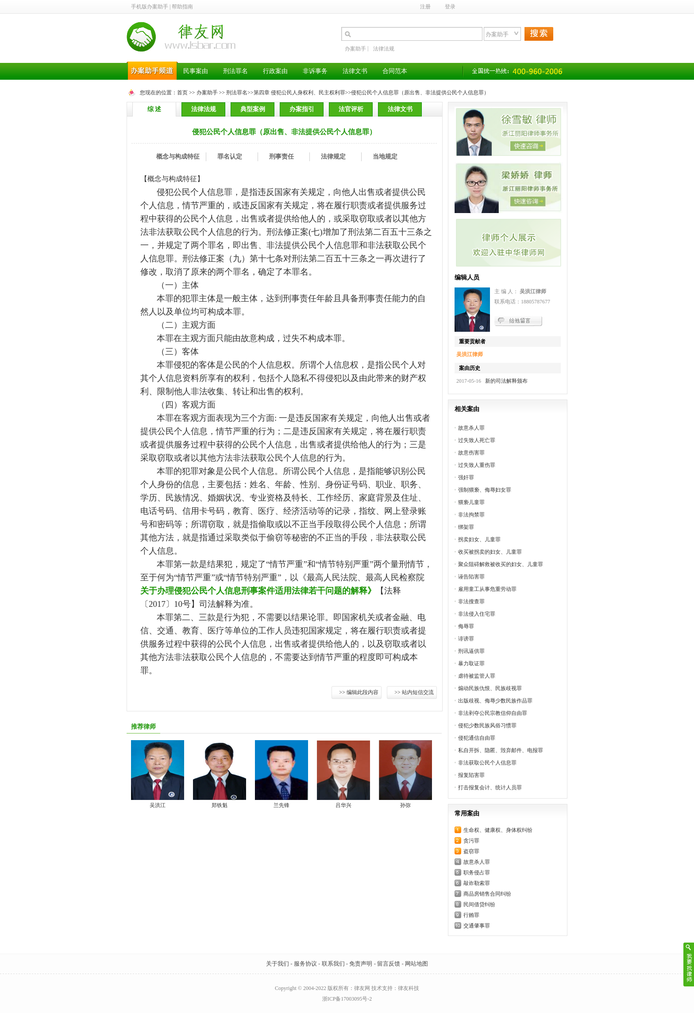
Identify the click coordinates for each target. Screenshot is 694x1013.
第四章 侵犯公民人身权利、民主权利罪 (299, 92)
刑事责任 (281, 156)
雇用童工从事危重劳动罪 (487, 589)
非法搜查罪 (471, 601)
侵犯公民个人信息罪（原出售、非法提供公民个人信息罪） (420, 92)
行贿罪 (471, 915)
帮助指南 (182, 7)
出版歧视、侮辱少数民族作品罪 (495, 701)
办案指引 (301, 109)
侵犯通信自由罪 (476, 738)
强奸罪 (466, 477)
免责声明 (360, 963)
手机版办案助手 (149, 7)
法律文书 (400, 109)
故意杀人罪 (471, 428)
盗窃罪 (471, 851)
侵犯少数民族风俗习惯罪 (487, 725)
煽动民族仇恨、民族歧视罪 (490, 688)
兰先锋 (281, 805)
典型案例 (252, 109)
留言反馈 (388, 963)
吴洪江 (158, 805)
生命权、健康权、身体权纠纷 (497, 830)
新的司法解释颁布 (505, 381)
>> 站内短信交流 (414, 692)
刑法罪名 (236, 92)
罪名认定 (229, 156)
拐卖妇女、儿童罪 (479, 539)
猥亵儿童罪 (471, 502)
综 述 (154, 109)
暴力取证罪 (471, 663)
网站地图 (416, 963)
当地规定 (385, 156)
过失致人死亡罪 (476, 440)
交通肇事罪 (476, 926)
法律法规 (383, 49)
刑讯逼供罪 (471, 651)
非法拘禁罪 (471, 515)
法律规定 (333, 156)
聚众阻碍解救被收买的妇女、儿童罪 (500, 564)
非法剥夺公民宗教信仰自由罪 (492, 713)
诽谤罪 (466, 639)
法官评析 (351, 109)
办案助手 (355, 49)
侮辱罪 (466, 626)
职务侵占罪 (476, 872)
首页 (182, 92)
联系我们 (333, 963)
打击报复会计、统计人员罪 (490, 787)
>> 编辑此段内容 (358, 692)
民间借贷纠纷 (479, 904)
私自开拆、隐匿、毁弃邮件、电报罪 (500, 750)
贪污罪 (471, 841)
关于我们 (277, 963)
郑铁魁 (219, 805)
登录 (450, 7)
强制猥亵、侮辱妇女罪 (484, 490)
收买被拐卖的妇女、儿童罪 (490, 552)
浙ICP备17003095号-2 (347, 999)
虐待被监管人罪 (476, 676)
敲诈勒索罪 (476, 883)
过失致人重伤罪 (476, 465)
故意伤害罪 (471, 453)
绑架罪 (466, 527)
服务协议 (305, 963)
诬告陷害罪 (471, 577)
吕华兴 (343, 805)
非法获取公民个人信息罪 (487, 763)
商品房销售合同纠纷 (487, 894)
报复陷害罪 (471, 775)
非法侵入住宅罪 (476, 614)
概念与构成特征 (178, 156)
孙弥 (405, 805)
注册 (425, 7)
